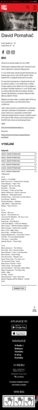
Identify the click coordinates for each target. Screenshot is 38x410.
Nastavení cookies (19, 385)
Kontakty (19, 358)
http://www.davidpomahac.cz (12, 127)
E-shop (18, 355)
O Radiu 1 (19, 345)
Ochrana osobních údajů (19, 382)
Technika (19, 351)
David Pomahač (14, 154)
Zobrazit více (19, 288)
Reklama (19, 348)
